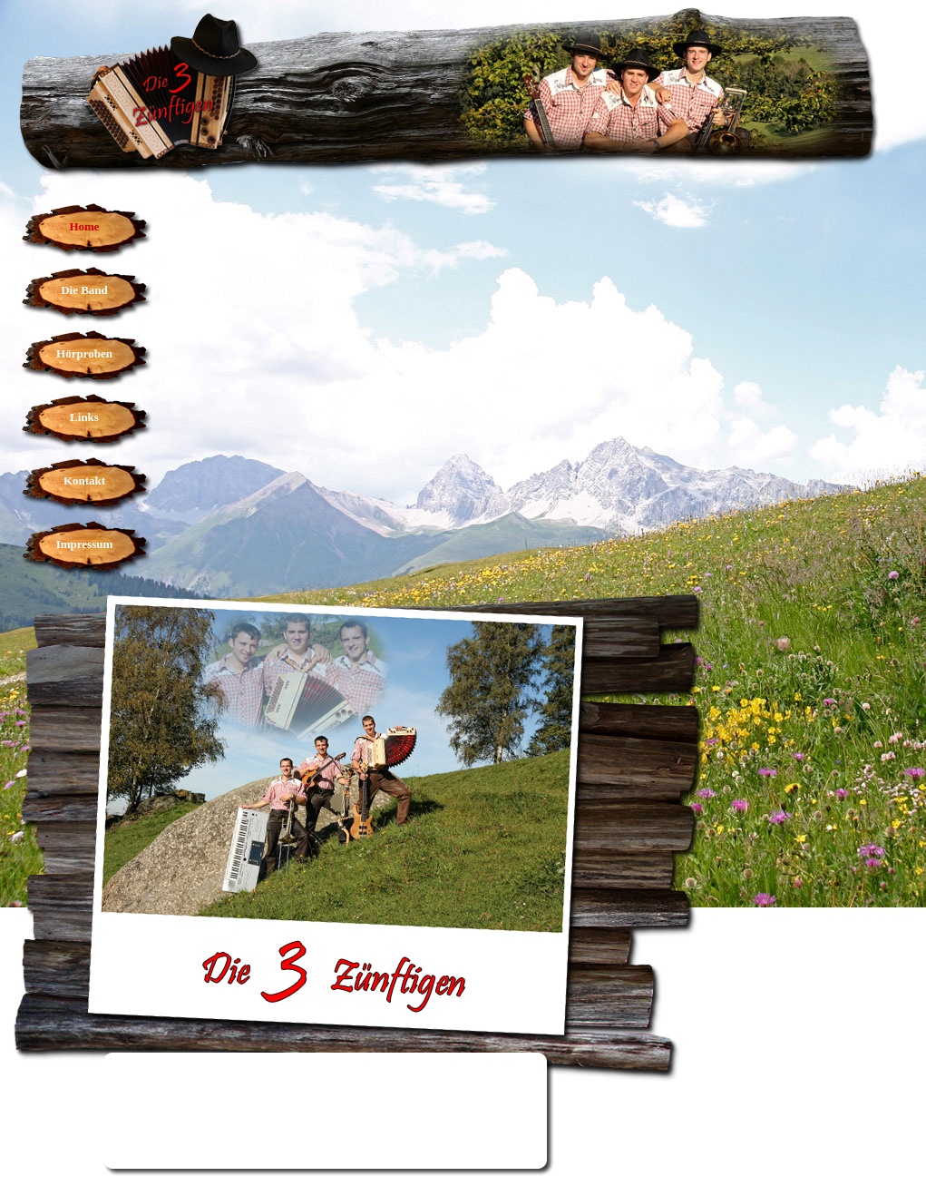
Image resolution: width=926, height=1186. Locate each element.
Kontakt (84, 480)
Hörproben (84, 353)
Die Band (84, 290)
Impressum (84, 544)
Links (84, 417)
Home (84, 226)
